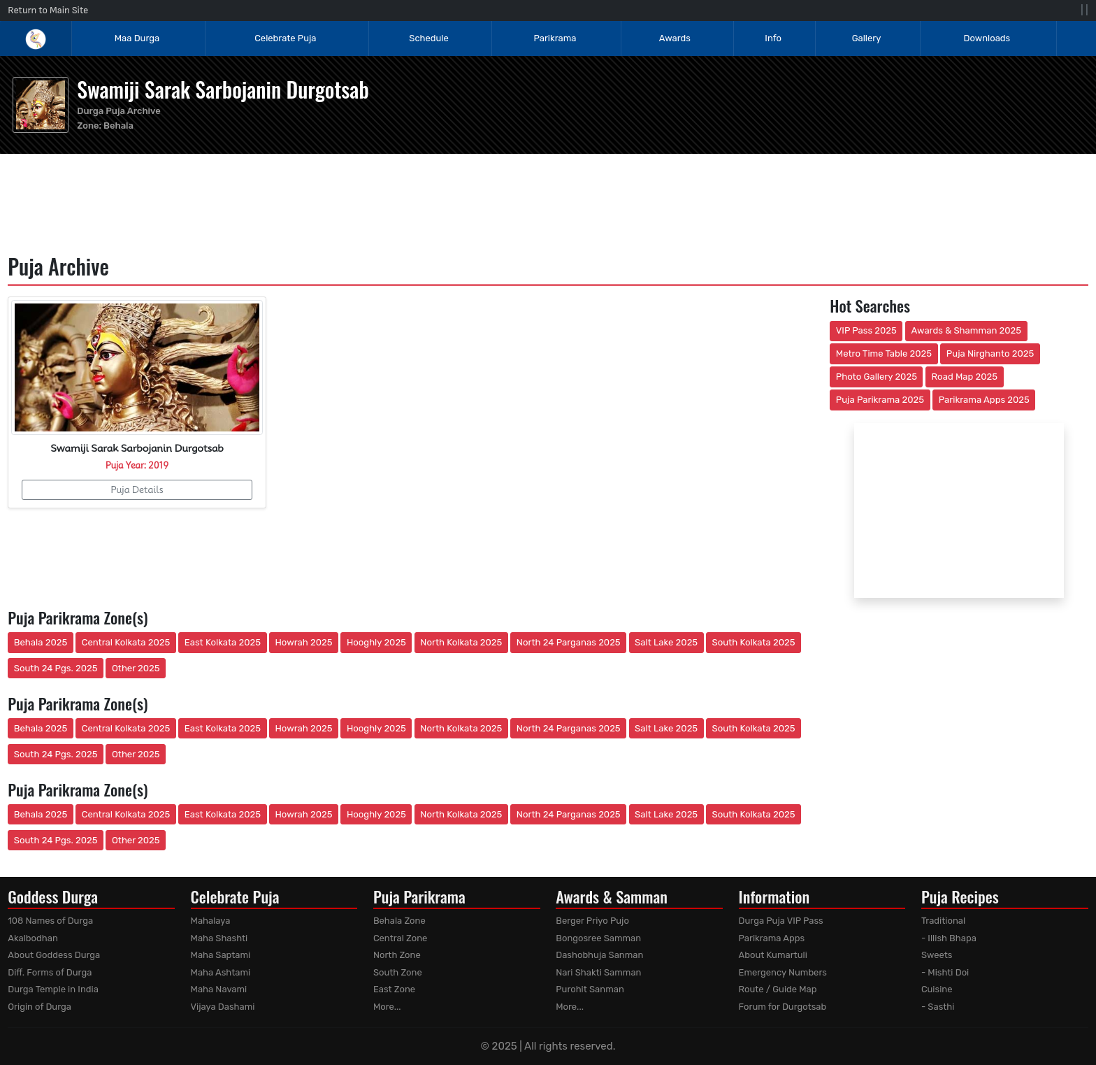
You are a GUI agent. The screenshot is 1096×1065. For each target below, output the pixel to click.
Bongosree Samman (598, 938)
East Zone (394, 989)
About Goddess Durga (54, 955)
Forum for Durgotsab (783, 1006)
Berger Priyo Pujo (592, 920)
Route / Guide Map (778, 989)
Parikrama (555, 38)
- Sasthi (938, 1006)
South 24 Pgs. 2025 (56, 668)
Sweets (937, 955)
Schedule (428, 38)
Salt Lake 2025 (666, 642)
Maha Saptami (221, 955)
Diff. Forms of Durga (50, 972)
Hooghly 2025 (376, 642)
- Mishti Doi (945, 972)
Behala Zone (399, 920)
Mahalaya (211, 920)
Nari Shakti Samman (598, 972)
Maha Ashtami (221, 972)
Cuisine (937, 989)
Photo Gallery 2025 (876, 376)
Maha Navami (219, 989)
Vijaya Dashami (223, 1006)
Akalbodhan (33, 938)
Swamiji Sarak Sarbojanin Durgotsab (222, 89)
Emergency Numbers (783, 972)
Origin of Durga (39, 1006)
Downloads (987, 38)
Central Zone (400, 938)
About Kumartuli (773, 955)
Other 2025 (136, 668)
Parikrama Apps (772, 938)
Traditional (943, 920)
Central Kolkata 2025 (126, 642)
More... (387, 1006)
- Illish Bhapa (948, 938)
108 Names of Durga (50, 920)
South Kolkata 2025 (753, 642)
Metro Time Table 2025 (884, 353)
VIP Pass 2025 (866, 330)
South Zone (397, 972)
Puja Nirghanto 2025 (990, 353)
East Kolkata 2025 (223, 642)
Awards (676, 38)
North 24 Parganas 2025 (569, 642)
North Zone (397, 955)
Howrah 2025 (303, 642)
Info (773, 38)
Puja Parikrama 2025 (880, 399)
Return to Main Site (48, 10)
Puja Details (136, 489)
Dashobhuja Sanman (599, 955)
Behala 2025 (40, 642)
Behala (118, 125)
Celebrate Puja (285, 38)
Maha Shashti (219, 938)
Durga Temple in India (53, 989)
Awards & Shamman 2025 (966, 330)
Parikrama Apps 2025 (984, 399)
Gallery (866, 38)
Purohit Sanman (590, 989)
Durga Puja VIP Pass (781, 920)
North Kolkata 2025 (461, 642)
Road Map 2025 (964, 376)
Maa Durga (137, 38)
